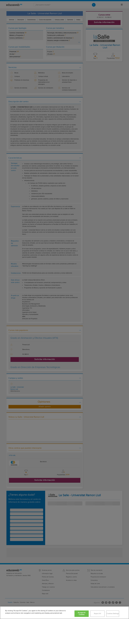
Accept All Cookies (81, 614)
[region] (64, 612)
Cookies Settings (113, 614)
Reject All (97, 614)
